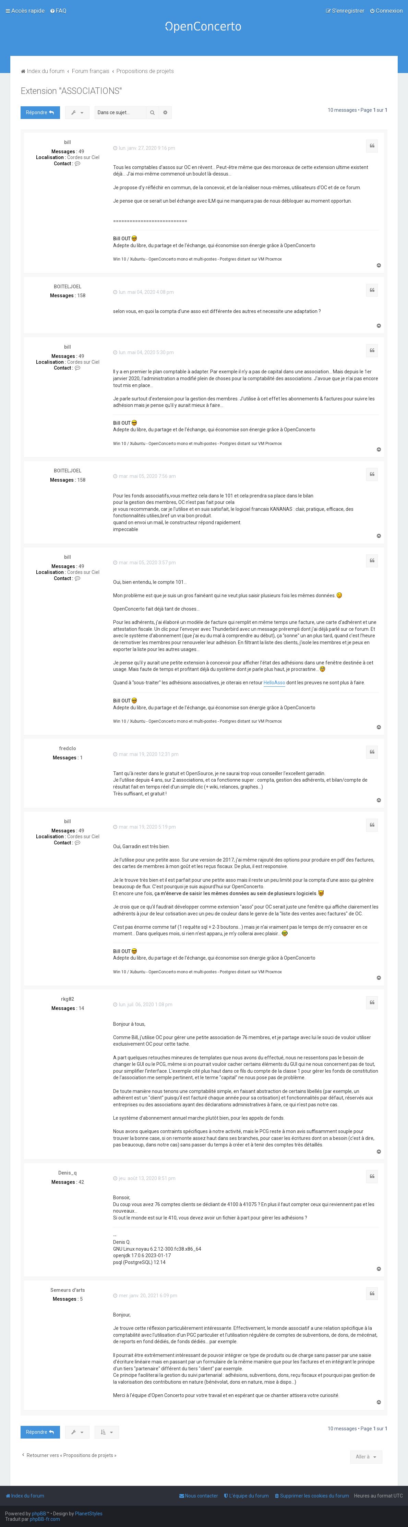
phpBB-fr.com (45, 1519)
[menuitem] (58, 10)
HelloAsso (274, 682)
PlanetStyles (89, 1513)
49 (81, 151)
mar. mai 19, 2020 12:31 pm (146, 754)
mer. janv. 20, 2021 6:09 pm (145, 1295)
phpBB (39, 1513)
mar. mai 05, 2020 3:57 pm (144, 562)
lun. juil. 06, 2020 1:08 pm (142, 1004)
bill (67, 142)
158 (81, 295)
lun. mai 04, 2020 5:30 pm (143, 352)
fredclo (67, 748)
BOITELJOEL (67, 286)
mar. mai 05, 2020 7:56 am (144, 476)
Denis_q (67, 1173)
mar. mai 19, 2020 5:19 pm (144, 827)
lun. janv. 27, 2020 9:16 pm (144, 148)
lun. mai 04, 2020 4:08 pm (143, 292)
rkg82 (67, 999)
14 (81, 1008)
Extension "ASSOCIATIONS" (71, 91)
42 (81, 1182)
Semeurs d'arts (67, 1290)
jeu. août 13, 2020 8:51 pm (144, 1178)
